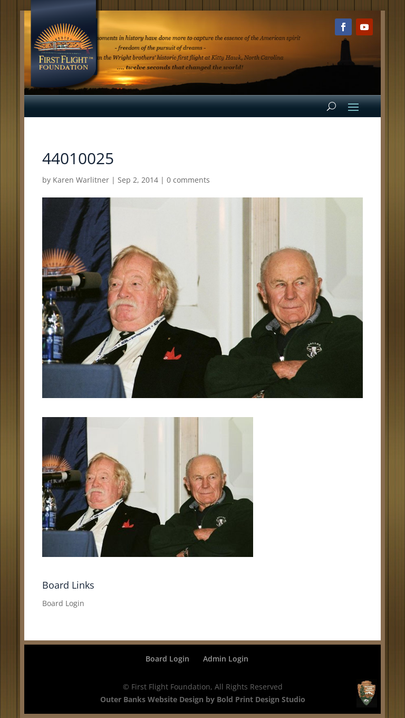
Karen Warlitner (81, 180)
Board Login (63, 603)
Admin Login (225, 659)
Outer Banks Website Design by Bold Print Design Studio (202, 699)
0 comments (188, 180)
